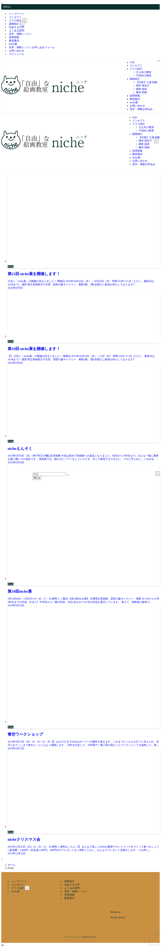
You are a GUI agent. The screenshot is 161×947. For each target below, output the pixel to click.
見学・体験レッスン (20, 34)
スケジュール (16, 54)
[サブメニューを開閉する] (24, 20)
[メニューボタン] (158, 60)
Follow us (115, 912)
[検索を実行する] (67, 474)
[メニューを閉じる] (2, 3)
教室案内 (69, 898)
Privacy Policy (117, 917)
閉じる (37, 478)
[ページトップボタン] (2, 945)
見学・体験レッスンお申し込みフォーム (32, 47)
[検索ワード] (49, 474)
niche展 (16, 891)
